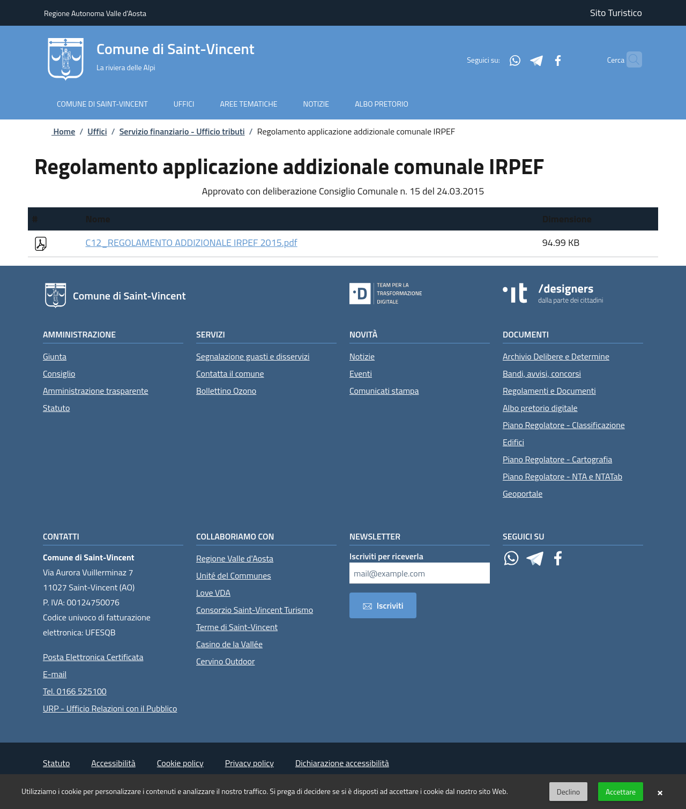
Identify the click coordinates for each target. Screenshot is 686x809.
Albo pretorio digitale (540, 407)
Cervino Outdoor (225, 661)
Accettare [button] (621, 791)
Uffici (97, 131)
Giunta (54, 356)
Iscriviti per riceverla (386, 556)
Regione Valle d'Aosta (234, 558)
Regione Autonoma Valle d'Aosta (95, 13)
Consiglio (59, 373)
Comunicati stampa (384, 390)
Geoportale (522, 493)
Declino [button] (568, 791)
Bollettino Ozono (226, 390)
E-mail (54, 674)
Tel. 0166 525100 (75, 691)
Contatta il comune (230, 373)
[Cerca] (629, 59)
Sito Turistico (616, 12)
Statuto (56, 407)
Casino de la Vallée (229, 644)
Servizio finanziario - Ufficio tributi (182, 131)
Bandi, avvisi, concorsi (542, 373)
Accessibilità (113, 762)
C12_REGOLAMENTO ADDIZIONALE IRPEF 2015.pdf (191, 242)
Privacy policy (249, 762)
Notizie (362, 356)
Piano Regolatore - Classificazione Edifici (564, 433)
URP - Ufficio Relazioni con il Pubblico (110, 708)
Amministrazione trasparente (95, 390)
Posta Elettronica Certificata (93, 656)
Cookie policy (180, 762)
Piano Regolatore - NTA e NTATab (562, 476)
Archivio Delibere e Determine (556, 356)
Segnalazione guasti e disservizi (253, 356)
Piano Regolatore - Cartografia (557, 459)
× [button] (660, 791)
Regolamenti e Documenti (549, 390)
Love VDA (213, 592)
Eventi (360, 373)
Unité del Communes (233, 575)
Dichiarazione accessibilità (342, 762)
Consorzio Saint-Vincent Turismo (254, 609)
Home (54, 131)
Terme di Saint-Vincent (237, 626)
